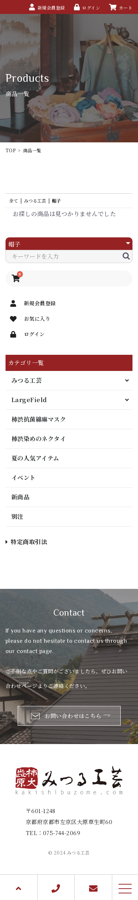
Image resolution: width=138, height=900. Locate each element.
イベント (23, 477)
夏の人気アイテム (35, 458)
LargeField (29, 400)
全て (13, 200)
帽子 (56, 200)
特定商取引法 (26, 542)
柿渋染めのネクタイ (38, 438)
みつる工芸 (26, 380)
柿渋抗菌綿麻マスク (38, 419)
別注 (17, 516)
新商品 (20, 497)
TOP (11, 150)
